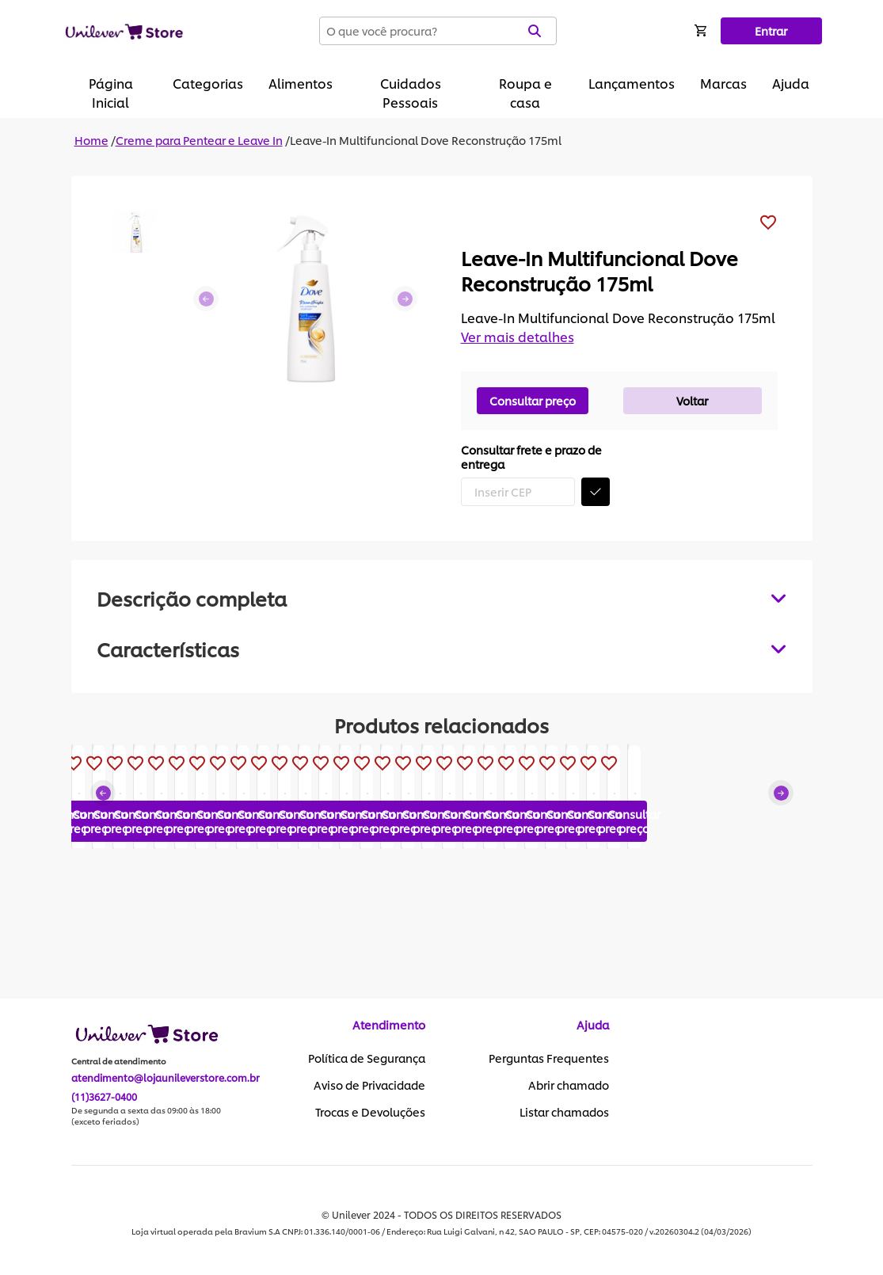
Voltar (692, 400)
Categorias (208, 83)
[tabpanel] (442, 648)
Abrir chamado (568, 1086)
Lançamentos (631, 83)
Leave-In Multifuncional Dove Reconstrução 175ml (425, 139)
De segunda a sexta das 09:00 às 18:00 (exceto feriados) (146, 1117)
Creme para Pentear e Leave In (199, 139)
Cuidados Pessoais (410, 92)
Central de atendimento (118, 1062)
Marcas (723, 83)
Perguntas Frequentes (549, 1059)
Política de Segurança (366, 1059)
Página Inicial (111, 92)
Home (91, 139)
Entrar (771, 30)
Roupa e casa (525, 92)
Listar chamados (564, 1113)
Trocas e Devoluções (370, 1113)
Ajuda (790, 83)
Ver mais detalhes (517, 336)
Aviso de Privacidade (369, 1086)
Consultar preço (532, 400)
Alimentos (300, 83)
